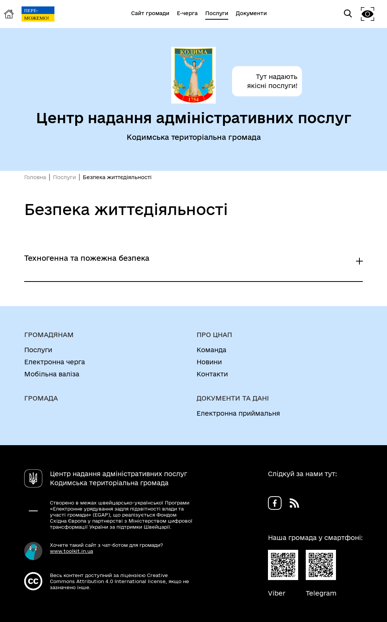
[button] (368, 14)
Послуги (64, 177)
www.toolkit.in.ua (71, 551)
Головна (35, 177)
